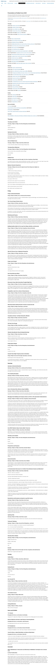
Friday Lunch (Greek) (15, 47)
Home (2, 3)
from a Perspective (19, 45)
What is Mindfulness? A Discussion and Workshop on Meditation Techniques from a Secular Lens (22, 115)
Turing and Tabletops (15, 86)
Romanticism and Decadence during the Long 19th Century (21, 83)
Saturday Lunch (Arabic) (16, 76)
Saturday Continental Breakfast (17, 67)
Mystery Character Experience (22, 34)
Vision (5, 3)
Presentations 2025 (22, 3)
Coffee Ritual (14, 94)
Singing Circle (19, 32)
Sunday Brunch (14, 96)
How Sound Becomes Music (16, 49)
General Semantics (15, 79)
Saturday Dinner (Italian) (16, 88)
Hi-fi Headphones (10, 109)
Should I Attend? (10, 3)
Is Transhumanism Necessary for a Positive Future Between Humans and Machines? (25, 81)
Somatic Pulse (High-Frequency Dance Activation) (23, 63)
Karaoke (19, 90)
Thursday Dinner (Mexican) (17, 30)
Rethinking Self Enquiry (15, 42)
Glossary (16, 3)
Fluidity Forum (3, 1)
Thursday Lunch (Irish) (16, 25)
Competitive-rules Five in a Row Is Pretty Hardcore (24, 52)
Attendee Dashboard (50, 3)
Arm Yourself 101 (14, 98)
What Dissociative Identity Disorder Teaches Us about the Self (21, 54)
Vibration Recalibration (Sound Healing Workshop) (19, 59)
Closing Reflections (15, 101)
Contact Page (28, 21)
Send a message (38, 3)
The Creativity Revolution (16, 69)
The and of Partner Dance (17, 40)
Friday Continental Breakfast (16, 38)
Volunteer (44, 3)
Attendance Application (30, 3)
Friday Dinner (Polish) (15, 61)
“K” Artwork (10, 106)
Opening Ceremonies (16, 27)
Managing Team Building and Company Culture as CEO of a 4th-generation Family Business (27, 72)
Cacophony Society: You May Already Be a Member (19, 56)
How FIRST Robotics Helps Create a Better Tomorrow (21, 74)
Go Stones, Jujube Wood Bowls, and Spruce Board (17, 111)
